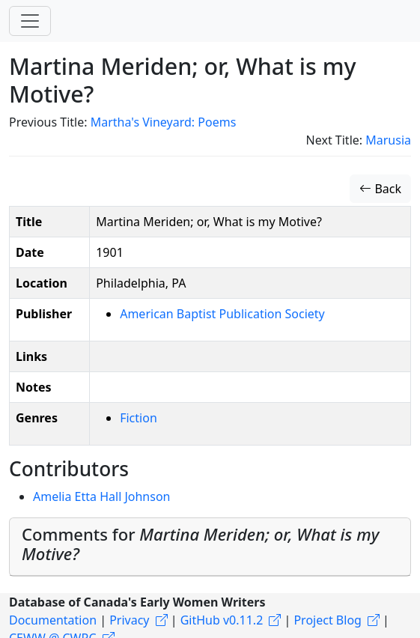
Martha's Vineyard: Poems (164, 122)
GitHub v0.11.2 (222, 620)
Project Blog (327, 620)
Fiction (138, 418)
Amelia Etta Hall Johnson (102, 496)
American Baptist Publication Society (222, 314)
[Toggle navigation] (30, 21)
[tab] (210, 547)
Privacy (129, 620)
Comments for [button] (200, 544)
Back (380, 188)
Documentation (53, 620)
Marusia (388, 140)
